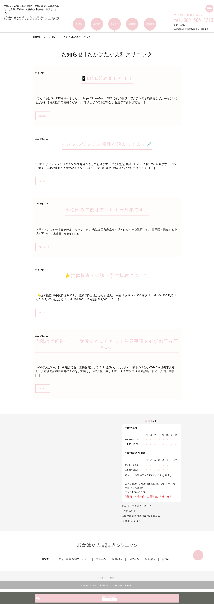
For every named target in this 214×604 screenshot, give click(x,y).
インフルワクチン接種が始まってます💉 (107, 144)
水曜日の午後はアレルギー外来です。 (107, 210)
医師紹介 (117, 562)
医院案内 (134, 562)
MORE (42, 115)
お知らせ (167, 562)
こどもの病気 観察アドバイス (72, 562)
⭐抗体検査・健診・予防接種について (107, 277)
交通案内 (101, 562)
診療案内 (150, 562)
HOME (37, 37)
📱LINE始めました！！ (107, 78)
